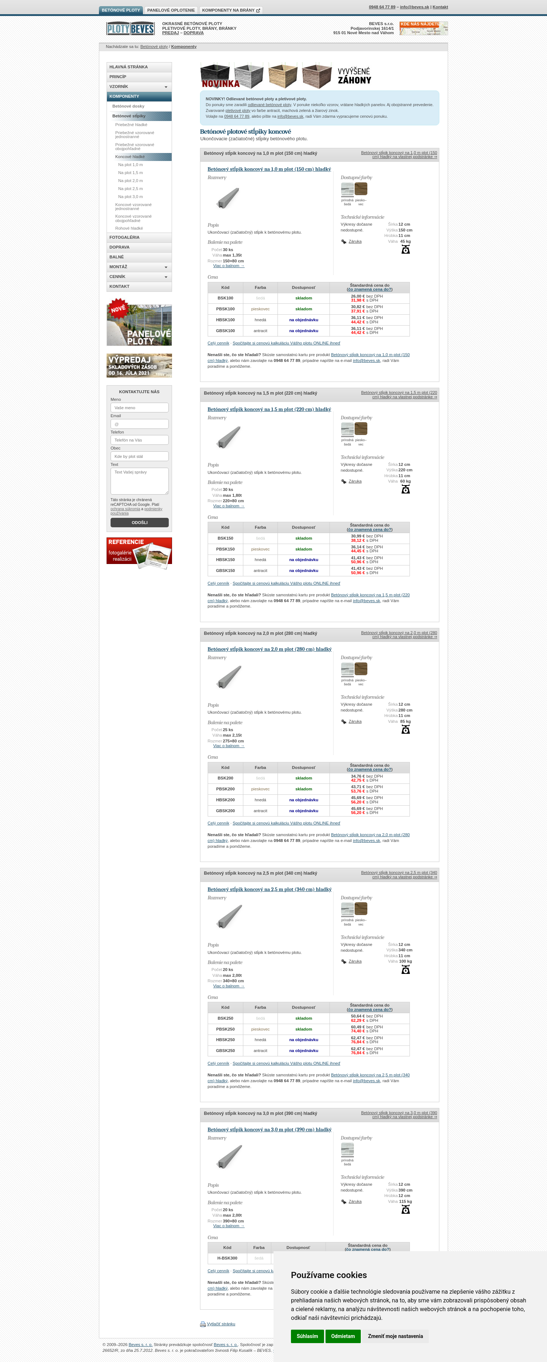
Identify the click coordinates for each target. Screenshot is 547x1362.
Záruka (355, 241)
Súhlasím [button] (307, 1336)
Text (114, 464)
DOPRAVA (194, 33)
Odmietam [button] (343, 1336)
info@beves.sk (290, 116)
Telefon (117, 432)
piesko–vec (361, 202)
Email (116, 416)
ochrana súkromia (125, 509)
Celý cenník (218, 343)
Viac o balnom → (229, 265)
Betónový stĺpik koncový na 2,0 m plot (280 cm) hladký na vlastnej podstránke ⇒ (399, 634)
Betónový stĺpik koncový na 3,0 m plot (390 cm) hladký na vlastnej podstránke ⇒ (399, 1115)
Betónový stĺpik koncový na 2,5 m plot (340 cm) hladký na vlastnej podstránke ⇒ (399, 874)
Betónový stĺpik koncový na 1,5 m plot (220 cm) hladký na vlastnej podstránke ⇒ (399, 394)
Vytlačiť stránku (221, 1324)
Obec (115, 448)
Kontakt (440, 7)
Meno (116, 399)
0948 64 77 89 (236, 116)
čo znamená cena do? (369, 289)
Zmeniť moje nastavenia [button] (395, 1336)
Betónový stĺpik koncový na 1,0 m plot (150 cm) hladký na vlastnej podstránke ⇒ (399, 154)
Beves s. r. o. (141, 1344)
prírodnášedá (348, 202)
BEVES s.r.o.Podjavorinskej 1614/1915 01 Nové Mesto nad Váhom (364, 28)
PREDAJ (170, 33)
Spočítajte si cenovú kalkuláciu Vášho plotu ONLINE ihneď (286, 343)
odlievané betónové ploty (269, 104)
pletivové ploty (238, 110)
